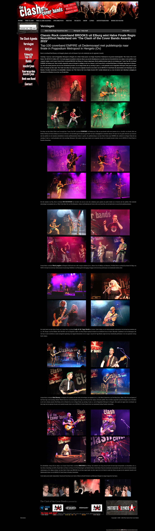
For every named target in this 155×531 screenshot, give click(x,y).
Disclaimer (23, 517)
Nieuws (69, 21)
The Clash (29, 21)
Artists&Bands (102, 21)
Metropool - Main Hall (81, 31)
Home (20, 21)
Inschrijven (58, 21)
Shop (85, 21)
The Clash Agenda (43, 21)
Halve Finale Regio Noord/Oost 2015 (56, 31)
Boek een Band (117, 21)
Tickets (77, 21)
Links (92, 21)
